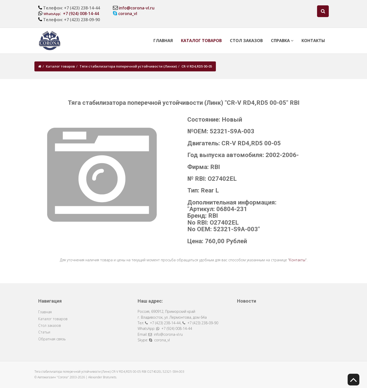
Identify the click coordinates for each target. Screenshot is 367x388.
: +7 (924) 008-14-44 (71, 13)
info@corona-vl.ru (136, 8)
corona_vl (127, 13)
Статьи (44, 332)
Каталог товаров (201, 40)
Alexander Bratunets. (102, 377)
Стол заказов (246, 40)
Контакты (313, 40)
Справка (282, 40)
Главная (163, 40)
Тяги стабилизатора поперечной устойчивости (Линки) (128, 66)
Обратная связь (52, 339)
